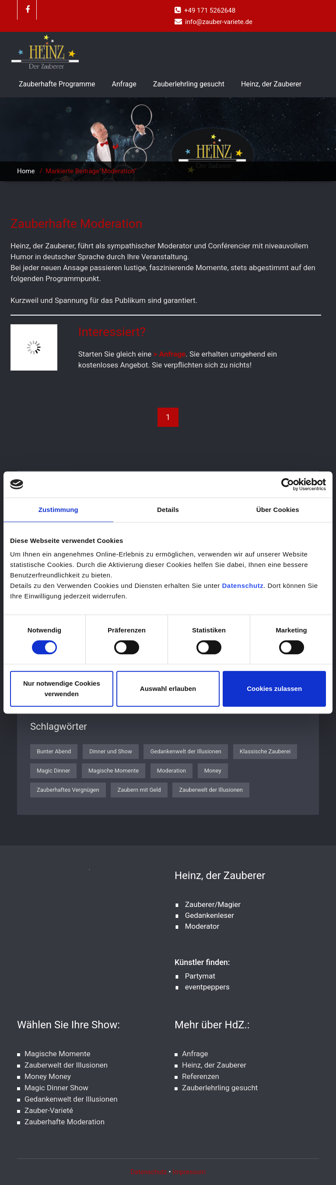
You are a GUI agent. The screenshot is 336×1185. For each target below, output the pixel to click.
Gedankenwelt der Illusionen (71, 1099)
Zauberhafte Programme (57, 84)
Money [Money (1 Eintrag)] (212, 770)
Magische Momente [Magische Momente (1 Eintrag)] (113, 770)
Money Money (47, 1076)
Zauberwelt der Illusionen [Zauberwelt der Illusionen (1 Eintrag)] (210, 790)
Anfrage (124, 84)
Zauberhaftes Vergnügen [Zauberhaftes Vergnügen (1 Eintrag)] (68, 790)
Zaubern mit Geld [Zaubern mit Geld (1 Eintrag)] (139, 790)
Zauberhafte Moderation (64, 1121)
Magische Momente (57, 1053)
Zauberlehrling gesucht (188, 84)
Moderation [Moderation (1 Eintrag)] (171, 770)
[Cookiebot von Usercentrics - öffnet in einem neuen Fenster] (287, 484)
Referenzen (200, 1076)
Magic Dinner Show (56, 1087)
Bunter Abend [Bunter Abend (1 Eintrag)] (54, 751)
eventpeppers (207, 986)
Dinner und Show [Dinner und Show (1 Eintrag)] (110, 751)
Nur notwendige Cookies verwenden (61, 688)
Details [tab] (168, 509)
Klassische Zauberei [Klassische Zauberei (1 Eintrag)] (265, 751)
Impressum (188, 1172)
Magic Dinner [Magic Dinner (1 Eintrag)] (53, 770)
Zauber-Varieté (48, 1110)
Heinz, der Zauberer (271, 84)
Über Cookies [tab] (277, 509)
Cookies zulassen (274, 688)
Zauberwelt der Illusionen (66, 1065)
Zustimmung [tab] (58, 509)
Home (26, 171)
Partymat (200, 976)
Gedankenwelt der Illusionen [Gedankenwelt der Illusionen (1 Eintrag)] (185, 751)
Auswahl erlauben (168, 688)
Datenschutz (242, 585)
